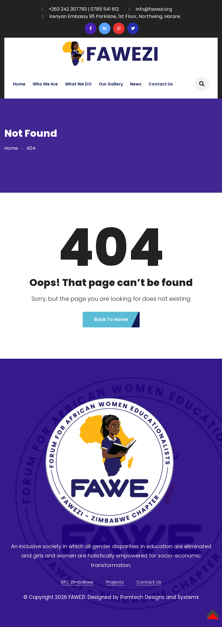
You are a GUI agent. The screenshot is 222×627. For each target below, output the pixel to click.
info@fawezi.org (154, 9)
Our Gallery (111, 84)
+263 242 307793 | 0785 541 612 (84, 9)
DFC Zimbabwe (77, 582)
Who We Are (45, 84)
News (135, 84)
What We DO (78, 84)
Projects (115, 582)
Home (19, 84)
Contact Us (161, 84)
